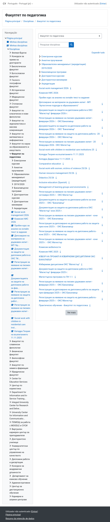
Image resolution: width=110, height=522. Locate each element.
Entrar (103, 3)
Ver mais (71, 312)
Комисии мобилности (50, 247)
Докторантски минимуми (54, 79)
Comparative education (50, 163)
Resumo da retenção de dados (20, 518)
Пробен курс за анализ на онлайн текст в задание (64, 97)
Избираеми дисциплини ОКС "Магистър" (59, 264)
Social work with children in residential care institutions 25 (66, 149)
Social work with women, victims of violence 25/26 (63, 168)
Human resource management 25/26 (56, 173)
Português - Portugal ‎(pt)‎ (19, 3)
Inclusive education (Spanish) (53, 182)
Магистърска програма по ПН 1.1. (56, 277)
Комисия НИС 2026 (48, 93)
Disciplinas (28, 21)
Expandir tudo (98, 52)
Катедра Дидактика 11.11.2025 (54, 159)
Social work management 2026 (54, 88)
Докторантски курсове (53, 76)
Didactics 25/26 (46, 177)
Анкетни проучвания (52, 60)
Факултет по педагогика (49, 21)
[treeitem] (18, 269)
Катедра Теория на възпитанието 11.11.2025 (61, 154)
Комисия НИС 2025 (48, 251)
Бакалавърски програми (54, 72)
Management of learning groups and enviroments (62, 187)
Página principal (12, 21)
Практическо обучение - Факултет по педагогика (63, 305)
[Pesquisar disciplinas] (53, 44)
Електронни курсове (52, 56)
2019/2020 (47, 68)
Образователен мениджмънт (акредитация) (64, 64)
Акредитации (48, 83)
